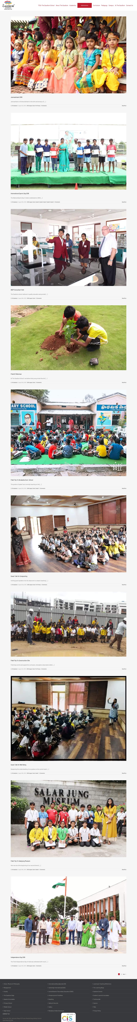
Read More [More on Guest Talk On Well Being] (124, 773)
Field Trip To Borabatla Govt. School (22, 480)
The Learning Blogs (98, 987)
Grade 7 (44, 202)
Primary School (8, 1003)
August (30, 105)
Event (34, 105)
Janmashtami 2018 (16, 97)
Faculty (6, 991)
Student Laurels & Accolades (101, 995)
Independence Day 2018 (18, 957)
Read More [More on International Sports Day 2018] (124, 202)
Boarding (51, 999)
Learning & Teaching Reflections (102, 984)
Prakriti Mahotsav (16, 374)
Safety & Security (53, 1003)
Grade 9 (52, 202)
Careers (95, 1003)
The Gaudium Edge (9, 995)
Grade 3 (37, 488)
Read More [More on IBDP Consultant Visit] (124, 298)
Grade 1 (36, 773)
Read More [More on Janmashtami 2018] (124, 105)
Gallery (50, 1007)
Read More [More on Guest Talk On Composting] (124, 584)
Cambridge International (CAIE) (57, 987)
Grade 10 (37, 202)
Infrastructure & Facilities (56, 995)
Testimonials (96, 999)
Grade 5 (37, 869)
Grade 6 (41, 202)
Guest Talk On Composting (19, 576)
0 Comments (44, 105)
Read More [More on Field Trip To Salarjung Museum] (124, 869)
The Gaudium (14, 105)
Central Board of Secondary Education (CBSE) (61, 991)
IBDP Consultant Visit (17, 290)
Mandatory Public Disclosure (56, 1011)
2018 (28, 105)
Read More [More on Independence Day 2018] (124, 965)
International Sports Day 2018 (20, 193)
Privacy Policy (97, 1011)
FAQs (94, 1007)
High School (7, 1011)
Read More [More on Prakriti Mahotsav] (124, 382)
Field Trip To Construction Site (20, 660)
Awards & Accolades (9, 999)
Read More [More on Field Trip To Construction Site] (124, 669)
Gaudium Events (97, 991)
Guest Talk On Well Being (18, 765)
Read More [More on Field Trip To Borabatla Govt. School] (124, 488)
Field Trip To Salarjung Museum (20, 861)
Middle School (7, 1007)
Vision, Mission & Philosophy (12, 984)
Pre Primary (37, 105)
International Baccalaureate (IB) (57, 984)
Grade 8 (48, 202)
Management (7, 987)
